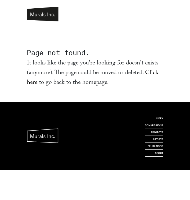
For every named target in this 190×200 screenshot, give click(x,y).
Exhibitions (155, 146)
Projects (157, 132)
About (159, 153)
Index (159, 118)
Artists (158, 139)
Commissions (154, 125)
